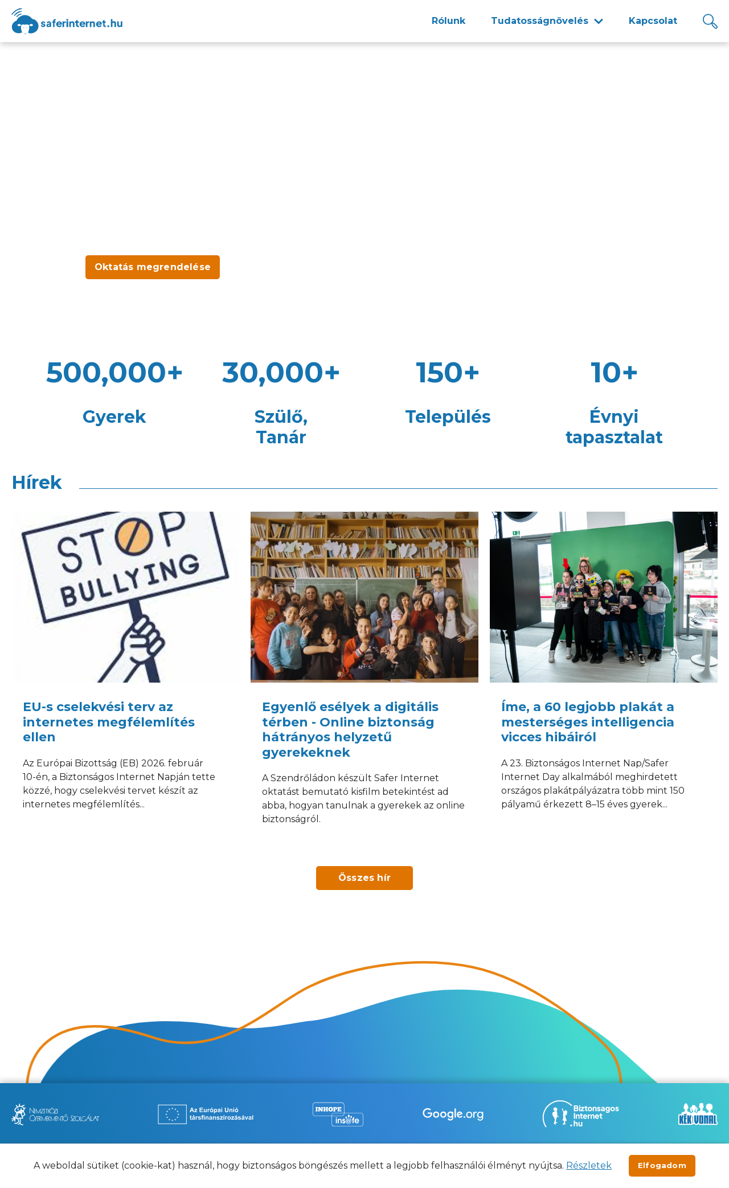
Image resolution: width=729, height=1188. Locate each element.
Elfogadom (662, 1165)
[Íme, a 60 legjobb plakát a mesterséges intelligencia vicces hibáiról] (604, 683)
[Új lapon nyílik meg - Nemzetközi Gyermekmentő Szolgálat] (55, 1114)
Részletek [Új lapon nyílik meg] (589, 1165)
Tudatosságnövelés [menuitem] (539, 20)
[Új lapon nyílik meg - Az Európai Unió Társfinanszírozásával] (205, 1114)
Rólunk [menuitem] (448, 20)
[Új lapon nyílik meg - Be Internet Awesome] (453, 1114)
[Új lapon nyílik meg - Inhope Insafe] (337, 1114)
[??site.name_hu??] (66, 21)
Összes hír (364, 877)
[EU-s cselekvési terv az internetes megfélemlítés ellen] (125, 683)
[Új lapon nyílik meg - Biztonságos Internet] (580, 1114)
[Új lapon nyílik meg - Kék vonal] (698, 1114)
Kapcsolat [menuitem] (653, 20)
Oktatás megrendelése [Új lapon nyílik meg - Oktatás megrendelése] (153, 267)
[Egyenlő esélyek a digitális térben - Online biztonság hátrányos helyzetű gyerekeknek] (364, 683)
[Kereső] (710, 21)
